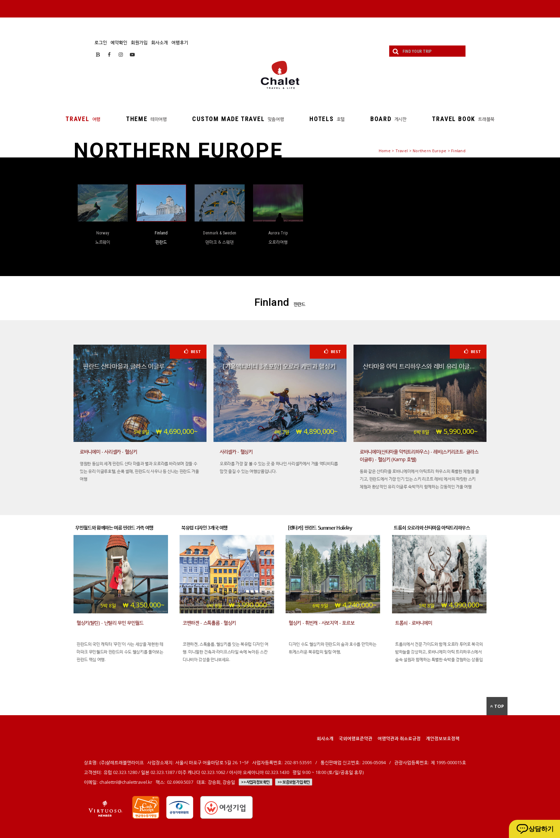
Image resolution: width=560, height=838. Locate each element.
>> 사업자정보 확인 (255, 782)
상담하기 (541, 828)
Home (385, 150)
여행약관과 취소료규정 (399, 738)
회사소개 (159, 42)
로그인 (100, 42)
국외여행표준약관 (355, 738)
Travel (402, 150)
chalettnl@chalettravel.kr (125, 782)
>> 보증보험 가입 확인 (294, 782)
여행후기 (180, 42)
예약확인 (119, 42)
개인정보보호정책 (443, 738)
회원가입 (139, 42)
